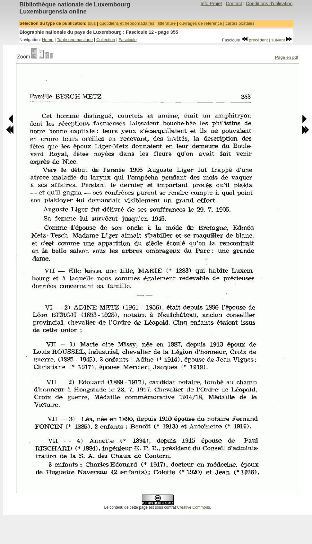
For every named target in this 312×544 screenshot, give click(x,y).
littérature (167, 23)
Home (48, 39)
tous (92, 23)
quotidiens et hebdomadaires (126, 23)
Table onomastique (75, 39)
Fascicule (127, 39)
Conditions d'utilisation (269, 3)
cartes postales (240, 23)
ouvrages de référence (200, 23)
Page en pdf (286, 57)
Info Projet (211, 3)
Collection (105, 39)
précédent (254, 40)
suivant (281, 40)
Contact (234, 3)
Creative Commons (193, 507)
